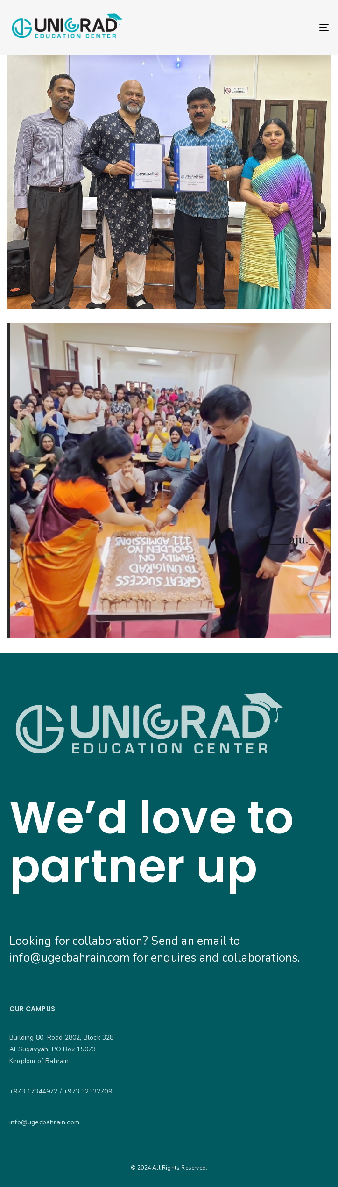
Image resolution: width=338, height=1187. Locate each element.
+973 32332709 (87, 1091)
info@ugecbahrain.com (69, 958)
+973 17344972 (33, 1091)
